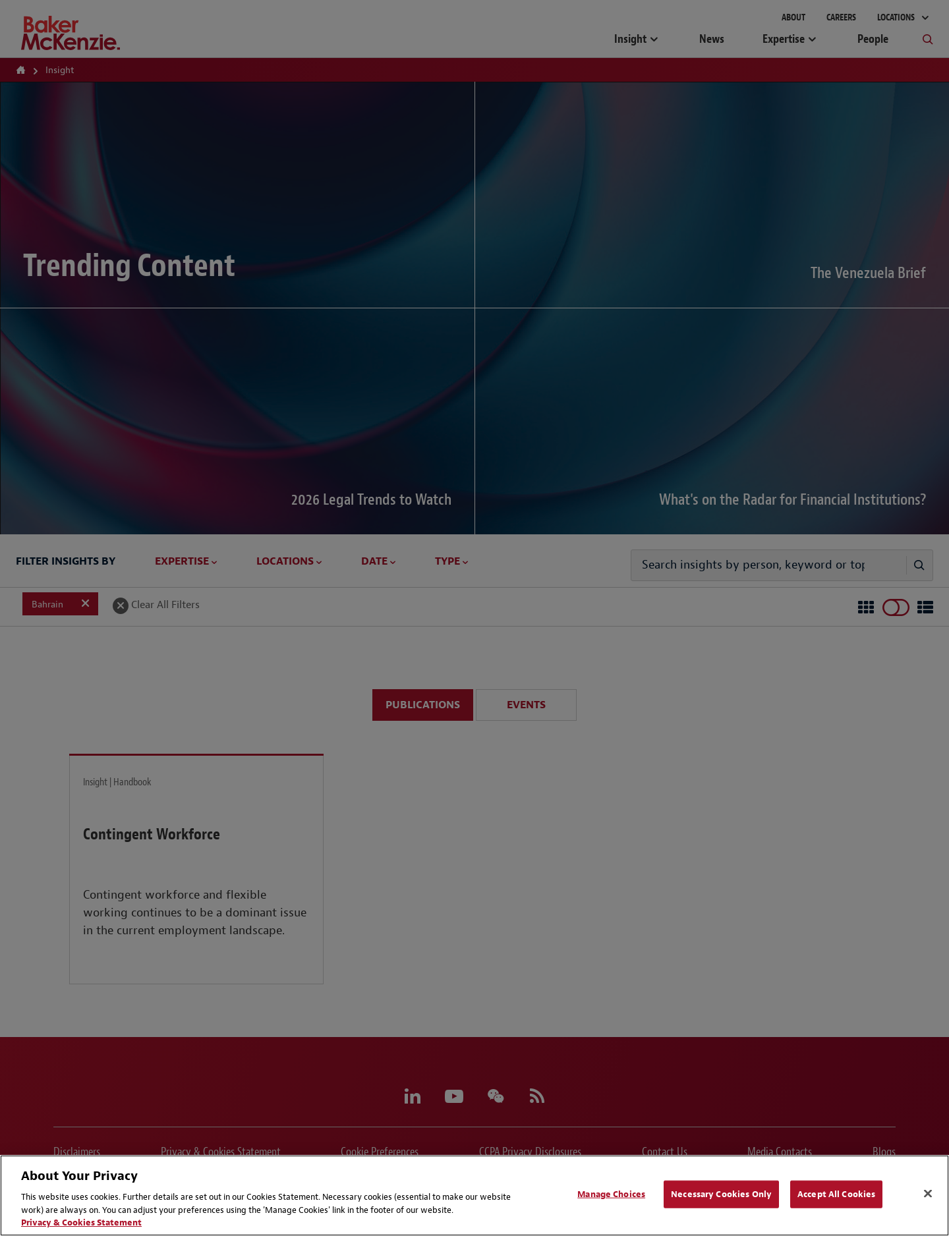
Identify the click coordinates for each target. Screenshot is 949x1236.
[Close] (927, 1193)
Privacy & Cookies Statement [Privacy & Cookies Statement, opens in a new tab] (81, 1222)
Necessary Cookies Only (721, 1194)
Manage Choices (611, 1194)
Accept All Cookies (836, 1194)
